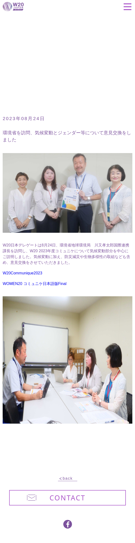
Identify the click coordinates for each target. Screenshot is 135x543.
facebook (67, 524)
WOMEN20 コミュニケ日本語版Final (34, 284)
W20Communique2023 (22, 273)
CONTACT (56, 497)
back (68, 478)
